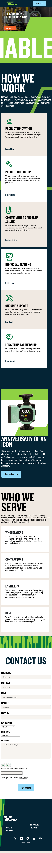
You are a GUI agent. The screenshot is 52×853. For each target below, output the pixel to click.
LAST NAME (5, 682)
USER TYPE (5, 731)
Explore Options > (12, 240)
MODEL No (5, 713)
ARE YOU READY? (10, 28)
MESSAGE (5, 740)
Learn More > (10, 149)
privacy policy (23, 777)
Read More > (10, 360)
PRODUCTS (34, 824)
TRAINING (34, 827)
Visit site (39, 3)
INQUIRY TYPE (6, 723)
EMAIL (3, 692)
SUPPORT (8, 827)
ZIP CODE (4, 703)
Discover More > (11, 194)
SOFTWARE (9, 830)
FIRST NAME (6, 672)
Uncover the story (11, 474)
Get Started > (10, 282)
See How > (9, 321)
